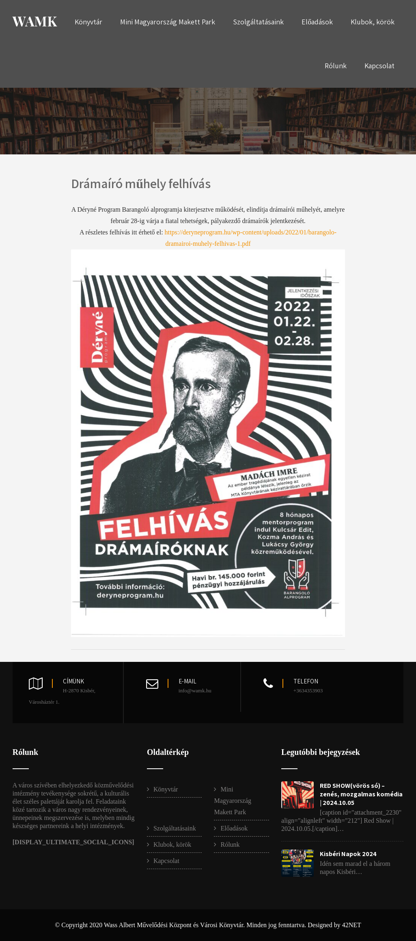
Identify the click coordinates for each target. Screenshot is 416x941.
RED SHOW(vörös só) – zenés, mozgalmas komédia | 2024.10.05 (361, 794)
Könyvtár (88, 21)
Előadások (317, 21)
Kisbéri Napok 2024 (348, 854)
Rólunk (336, 65)
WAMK (35, 20)
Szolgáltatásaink (258, 21)
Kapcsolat (379, 65)
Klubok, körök (372, 21)
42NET (351, 924)
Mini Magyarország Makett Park (167, 21)
